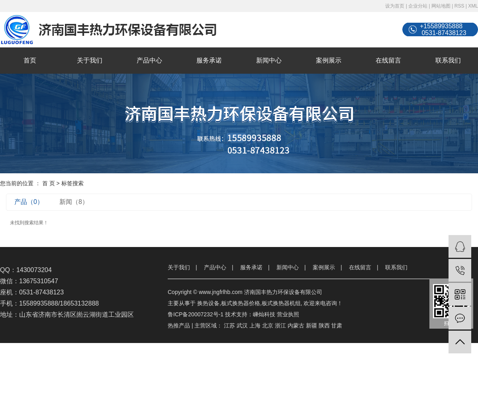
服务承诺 (209, 60)
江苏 (229, 325)
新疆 (311, 325)
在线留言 (388, 60)
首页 (30, 60)
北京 (267, 325)
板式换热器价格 (240, 303)
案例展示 (328, 60)
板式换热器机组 (281, 303)
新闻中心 (269, 60)
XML (473, 6)
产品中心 (149, 60)
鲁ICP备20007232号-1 (195, 314)
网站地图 (441, 6)
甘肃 (336, 325)
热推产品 (179, 325)
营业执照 (288, 314)
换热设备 (208, 303)
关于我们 (89, 60)
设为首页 (394, 6)
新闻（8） (73, 201)
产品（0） (28, 201)
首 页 (48, 183)
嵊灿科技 (264, 314)
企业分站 (417, 6)
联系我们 (448, 60)
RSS (459, 6)
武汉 (242, 325)
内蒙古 (296, 325)
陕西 (324, 325)
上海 (255, 325)
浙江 (280, 325)
